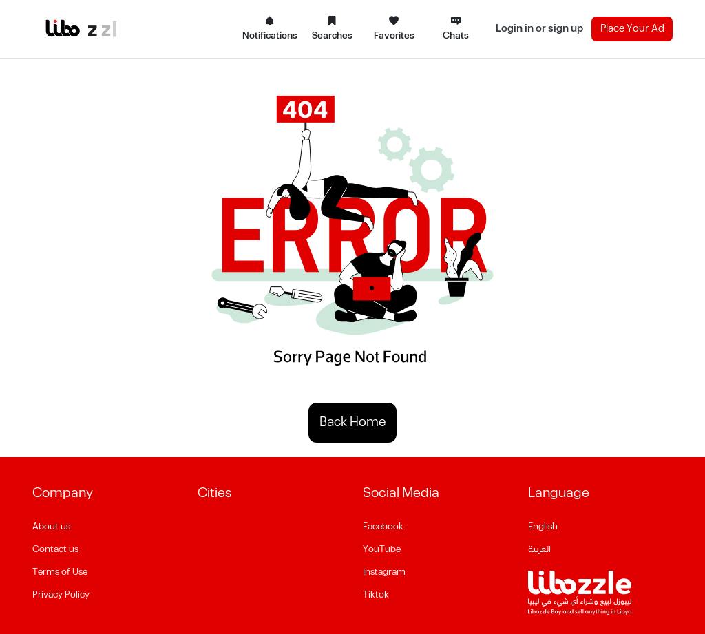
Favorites (394, 29)
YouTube (382, 549)
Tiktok (376, 595)
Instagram (384, 572)
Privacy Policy (61, 595)
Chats (456, 29)
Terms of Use (59, 572)
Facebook (383, 526)
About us (51, 526)
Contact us (55, 549)
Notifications (269, 29)
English (543, 526)
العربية (539, 549)
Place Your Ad (632, 28)
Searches (332, 29)
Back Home (352, 422)
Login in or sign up (539, 28)
